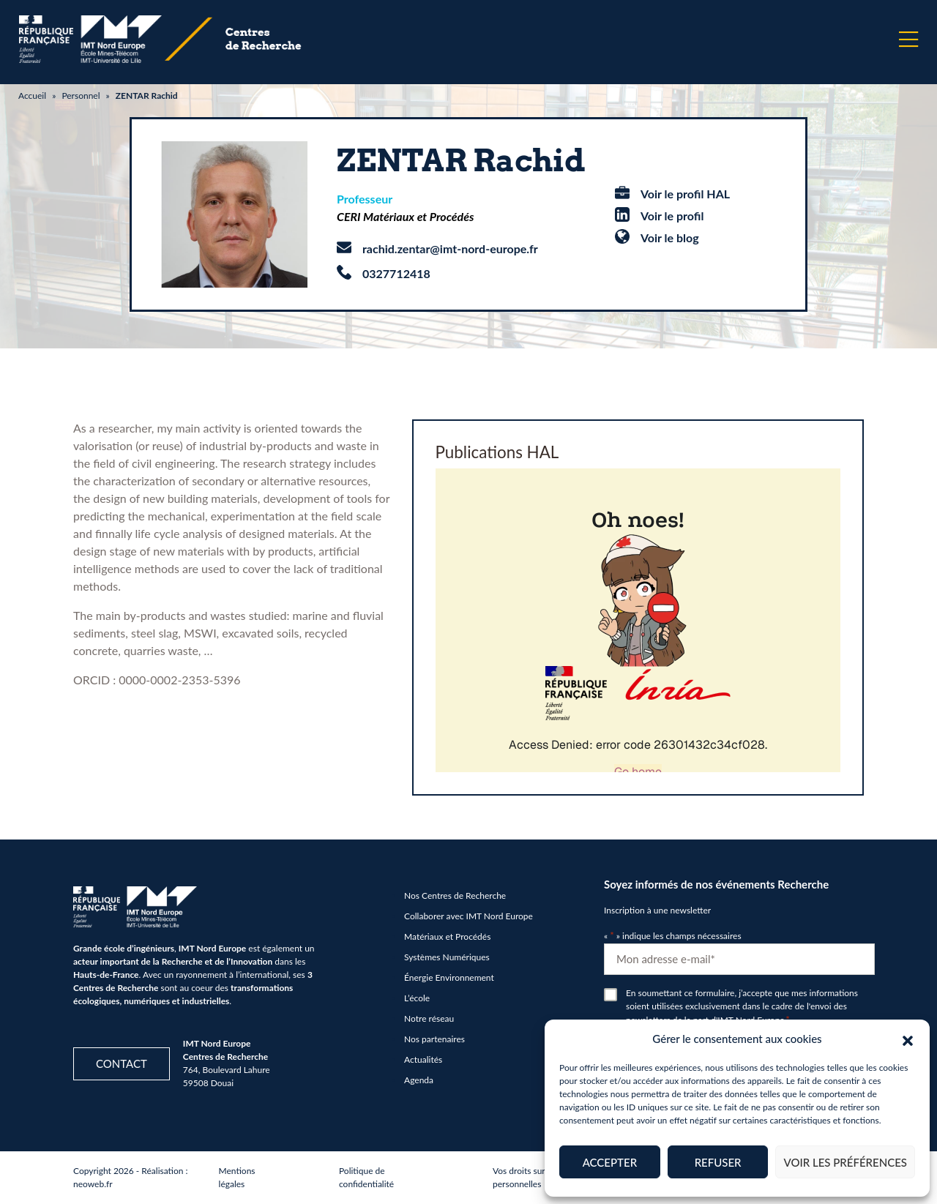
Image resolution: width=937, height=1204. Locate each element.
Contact (121, 1063)
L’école (417, 997)
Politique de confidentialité (366, 1177)
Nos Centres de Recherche (455, 895)
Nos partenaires (434, 1038)
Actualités (423, 1059)
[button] (907, 1038)
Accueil (32, 95)
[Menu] (908, 39)
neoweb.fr (93, 1183)
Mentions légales (237, 1177)
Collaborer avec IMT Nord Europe (468, 916)
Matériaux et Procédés (447, 936)
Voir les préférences (845, 1162)
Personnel (80, 95)
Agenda (418, 1079)
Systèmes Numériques (447, 956)
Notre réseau (429, 1018)
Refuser (718, 1162)
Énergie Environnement (449, 977)
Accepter (610, 1162)
